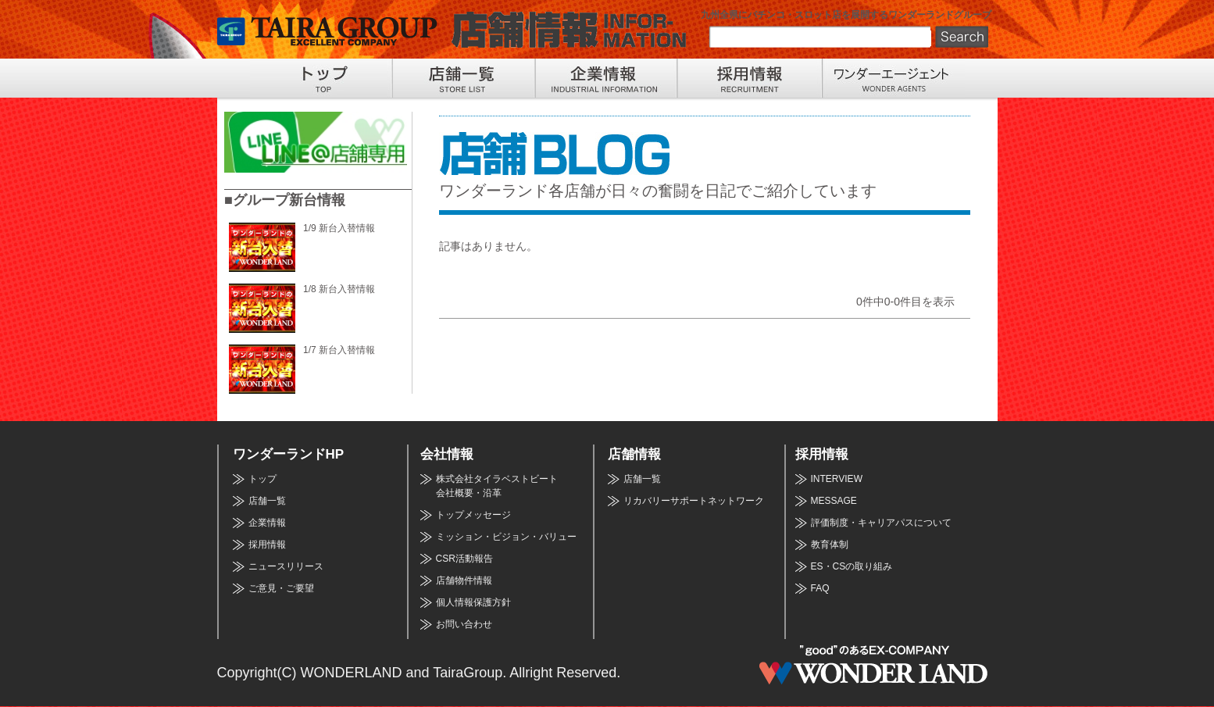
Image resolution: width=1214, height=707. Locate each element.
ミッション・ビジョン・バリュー (506, 536)
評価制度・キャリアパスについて (881, 522)
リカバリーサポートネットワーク (693, 500)
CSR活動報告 (464, 558)
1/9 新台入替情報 (339, 228)
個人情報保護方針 (473, 602)
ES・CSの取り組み (852, 566)
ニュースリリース (285, 566)
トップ (262, 478)
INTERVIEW (836, 478)
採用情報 (267, 544)
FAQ (820, 588)
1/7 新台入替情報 (339, 350)
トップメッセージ (473, 514)
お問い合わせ (464, 624)
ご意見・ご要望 (281, 588)
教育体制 (829, 544)
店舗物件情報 (464, 580)
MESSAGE (834, 500)
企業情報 (267, 522)
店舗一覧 (267, 500)
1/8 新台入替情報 (339, 289)
